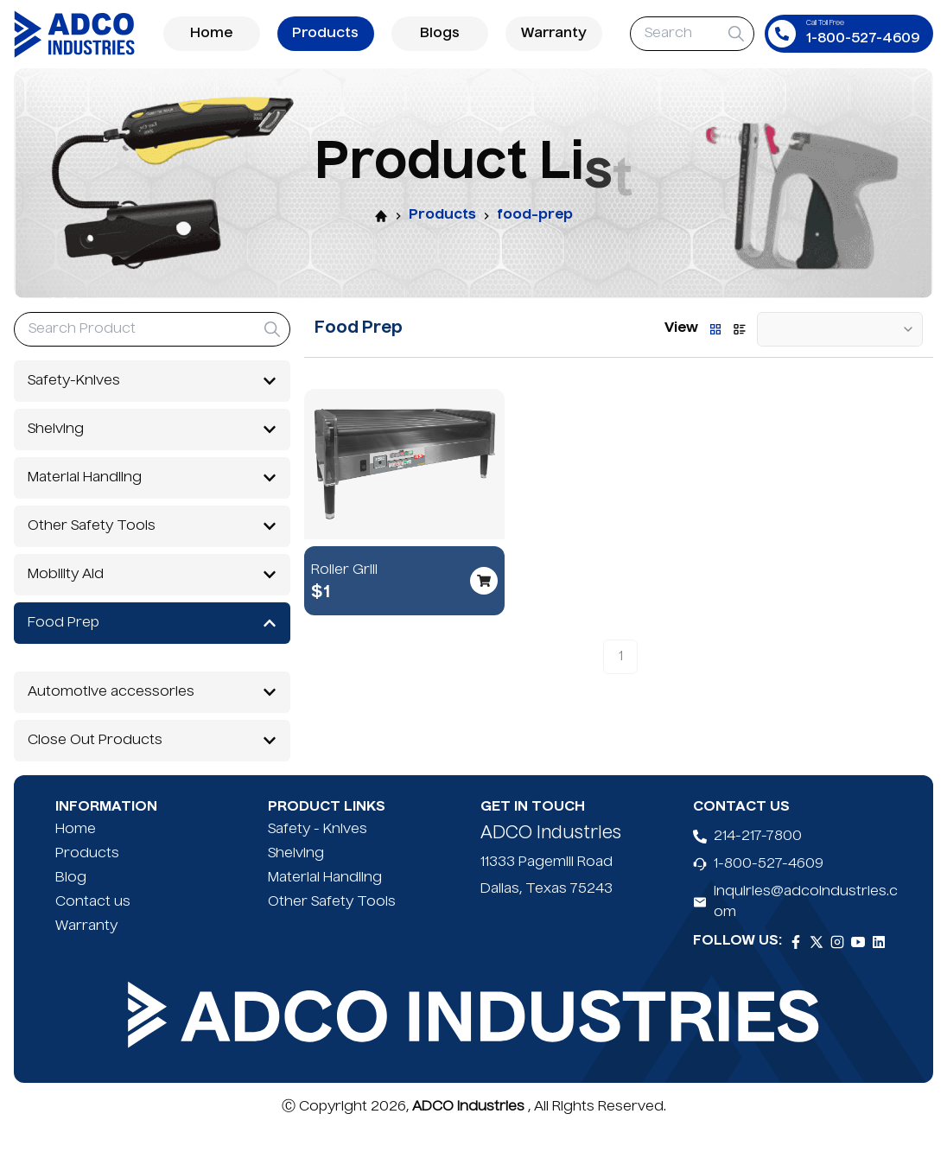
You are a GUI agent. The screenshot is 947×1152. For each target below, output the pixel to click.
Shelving (296, 875)
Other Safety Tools (332, 923)
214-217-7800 (758, 857)
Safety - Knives (317, 850)
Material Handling (325, 899)
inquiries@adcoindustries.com (806, 923)
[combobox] (840, 329)
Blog (70, 899)
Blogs (440, 34)
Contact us (92, 923)
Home (211, 34)
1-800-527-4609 (768, 885)
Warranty (554, 34)
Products (325, 34)
